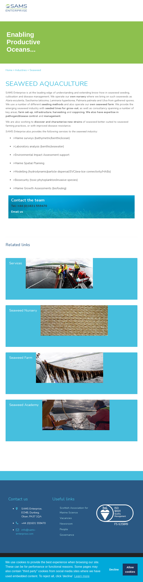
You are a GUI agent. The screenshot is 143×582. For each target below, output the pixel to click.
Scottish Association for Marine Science (74, 510)
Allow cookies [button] (130, 569)
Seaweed (35, 70)
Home (9, 70)
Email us (17, 212)
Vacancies (66, 518)
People (64, 529)
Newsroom (66, 523)
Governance (67, 535)
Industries (21, 70)
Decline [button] (114, 569)
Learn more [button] (82, 576)
